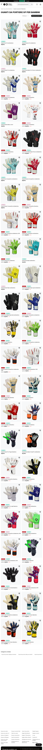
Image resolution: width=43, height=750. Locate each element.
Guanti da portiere (25, 731)
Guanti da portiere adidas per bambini (8, 654)
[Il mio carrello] (40, 4)
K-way (33, 735)
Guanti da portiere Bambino (6, 8)
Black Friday (35, 742)
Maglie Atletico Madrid (26, 737)
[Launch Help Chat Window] (39, 744)
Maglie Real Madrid (26, 733)
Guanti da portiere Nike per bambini (25, 654)
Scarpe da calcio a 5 (5, 733)
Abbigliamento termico (26, 739)
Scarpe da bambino (15, 735)
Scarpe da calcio (4, 731)
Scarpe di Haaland (4, 735)
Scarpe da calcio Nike (15, 731)
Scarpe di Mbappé (5, 737)
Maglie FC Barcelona (26, 735)
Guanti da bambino (15, 737)
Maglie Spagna (35, 731)
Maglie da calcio (35, 733)
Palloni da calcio (14, 733)
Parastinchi (34, 737)
